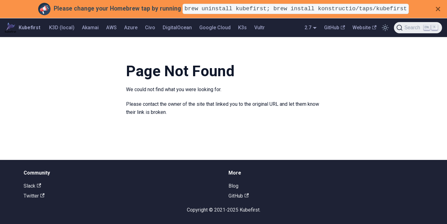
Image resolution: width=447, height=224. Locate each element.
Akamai (90, 27)
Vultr (259, 27)
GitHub (334, 27)
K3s (242, 27)
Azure (131, 27)
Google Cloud (215, 27)
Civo (150, 27)
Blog (233, 186)
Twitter (34, 196)
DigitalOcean (177, 27)
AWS (111, 27)
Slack (32, 186)
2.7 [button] (308, 27)
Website (364, 27)
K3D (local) (61, 27)
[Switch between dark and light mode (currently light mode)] (385, 28)
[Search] (418, 27)
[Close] (438, 9)
